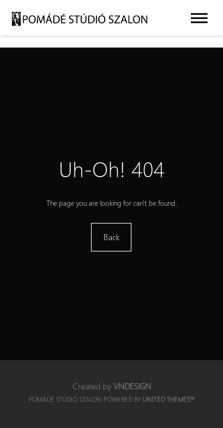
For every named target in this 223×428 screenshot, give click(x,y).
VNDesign (132, 386)
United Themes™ (169, 399)
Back (111, 237)
